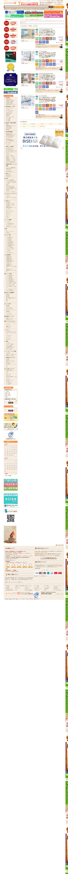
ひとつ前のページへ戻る (60, 129)
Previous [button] (21, 148)
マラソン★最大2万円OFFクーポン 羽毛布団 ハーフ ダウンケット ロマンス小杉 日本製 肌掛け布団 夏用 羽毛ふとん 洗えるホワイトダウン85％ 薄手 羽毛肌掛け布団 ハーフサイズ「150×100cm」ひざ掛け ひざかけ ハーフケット (47, 100)
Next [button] (63, 148)
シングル (24, 123)
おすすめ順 (23, 26)
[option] (42, 140)
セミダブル (33, 123)
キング (60, 123)
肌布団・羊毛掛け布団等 (30, 19)
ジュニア (33, 126)
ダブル (42, 123)
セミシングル (42, 126)
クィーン (51, 123)
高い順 (35, 26)
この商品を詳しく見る (60, 42)
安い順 (30, 26)
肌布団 (36, 19)
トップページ (22, 19)
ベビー (24, 126)
